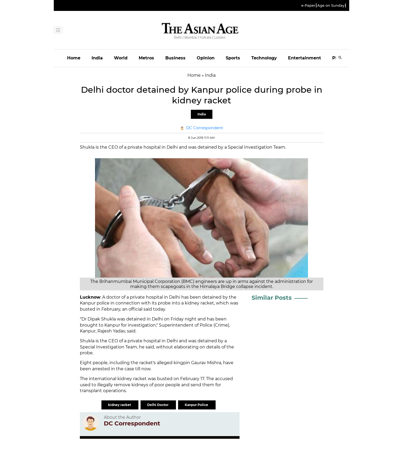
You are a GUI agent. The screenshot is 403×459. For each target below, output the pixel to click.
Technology (264, 57)
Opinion (206, 57)
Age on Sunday (330, 5)
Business (175, 57)
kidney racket (120, 405)
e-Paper (308, 5)
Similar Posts (272, 297)
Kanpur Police (197, 405)
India (97, 57)
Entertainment (304, 57)
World (121, 57)
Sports (233, 57)
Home (73, 57)
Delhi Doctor (158, 405)
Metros (146, 57)
